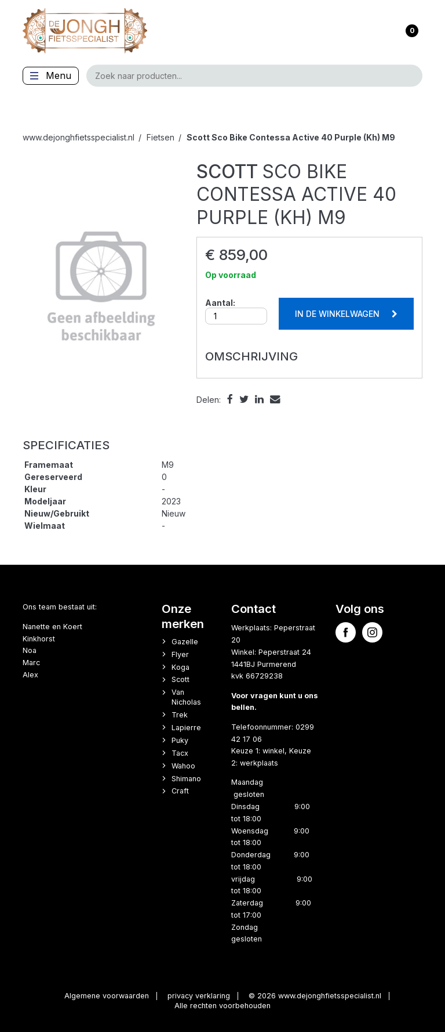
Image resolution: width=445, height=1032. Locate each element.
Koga (180, 667)
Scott (180, 679)
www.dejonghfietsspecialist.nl (78, 137)
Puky (180, 740)
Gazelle (185, 641)
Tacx (180, 753)
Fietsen (160, 137)
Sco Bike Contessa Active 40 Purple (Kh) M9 (291, 137)
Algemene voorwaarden (106, 995)
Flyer (180, 654)
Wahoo (183, 766)
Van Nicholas (186, 697)
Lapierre (186, 727)
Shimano (186, 778)
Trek (180, 714)
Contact (253, 608)
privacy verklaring (198, 995)
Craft (180, 790)
